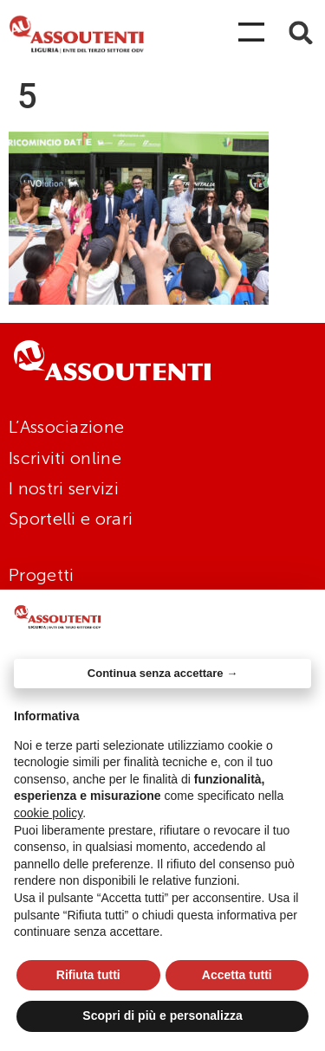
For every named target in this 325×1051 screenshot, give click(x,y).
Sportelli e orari (71, 518)
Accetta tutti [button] (237, 975)
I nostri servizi (64, 488)
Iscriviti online (65, 458)
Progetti (41, 574)
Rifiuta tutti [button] (88, 975)
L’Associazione (66, 426)
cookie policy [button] (48, 813)
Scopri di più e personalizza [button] (162, 1015)
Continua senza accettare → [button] (162, 673)
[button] (301, 32)
